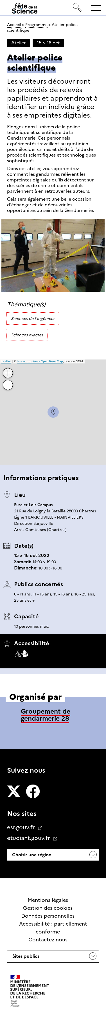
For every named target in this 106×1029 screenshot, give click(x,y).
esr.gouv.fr (21, 827)
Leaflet (6, 361)
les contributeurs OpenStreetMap (40, 361)
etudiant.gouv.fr (29, 838)
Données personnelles (48, 916)
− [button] (8, 381)
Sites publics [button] (25, 957)
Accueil (14, 24)
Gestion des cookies (48, 908)
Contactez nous (47, 940)
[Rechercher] (77, 8)
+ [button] (8, 369)
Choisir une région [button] (31, 854)
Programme (36, 24)
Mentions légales (48, 900)
